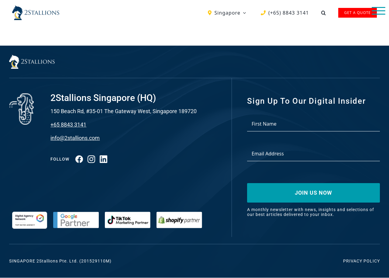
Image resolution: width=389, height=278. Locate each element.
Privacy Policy (361, 261)
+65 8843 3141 (68, 124)
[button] (323, 13)
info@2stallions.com (75, 138)
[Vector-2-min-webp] (35, 8)
